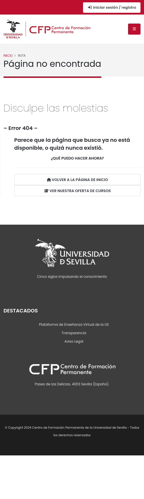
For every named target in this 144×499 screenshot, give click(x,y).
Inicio (7, 55)
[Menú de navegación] (134, 29)
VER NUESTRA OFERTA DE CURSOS (77, 190)
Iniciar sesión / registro (111, 7)
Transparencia (74, 333)
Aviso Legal (73, 341)
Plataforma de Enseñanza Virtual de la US (74, 324)
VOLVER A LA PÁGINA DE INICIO (77, 179)
